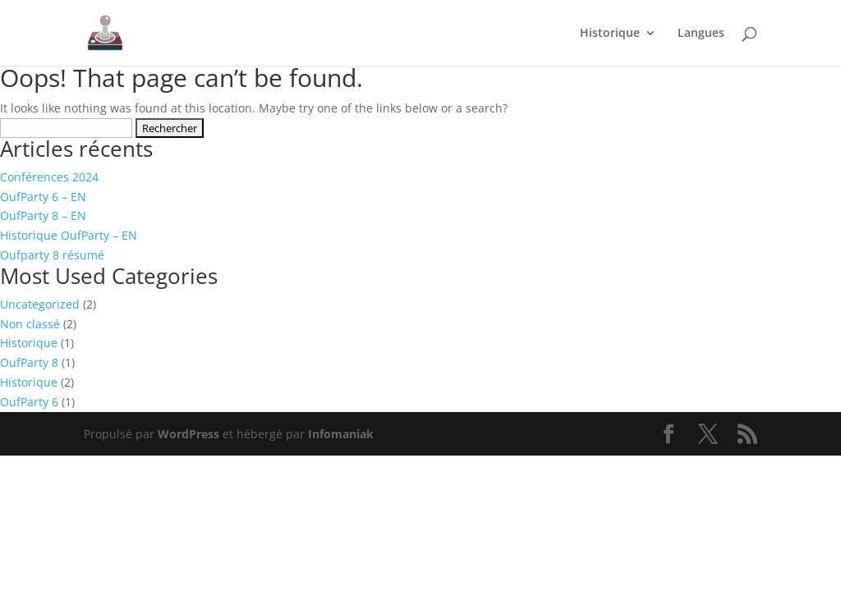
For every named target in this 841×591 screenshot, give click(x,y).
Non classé (30, 324)
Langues (701, 33)
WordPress (188, 434)
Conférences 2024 (49, 177)
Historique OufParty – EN (68, 235)
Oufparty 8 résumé (52, 255)
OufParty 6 (29, 402)
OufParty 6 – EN (43, 196)
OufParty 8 (29, 362)
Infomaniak (341, 434)
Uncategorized (40, 304)
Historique (610, 33)
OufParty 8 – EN (43, 215)
